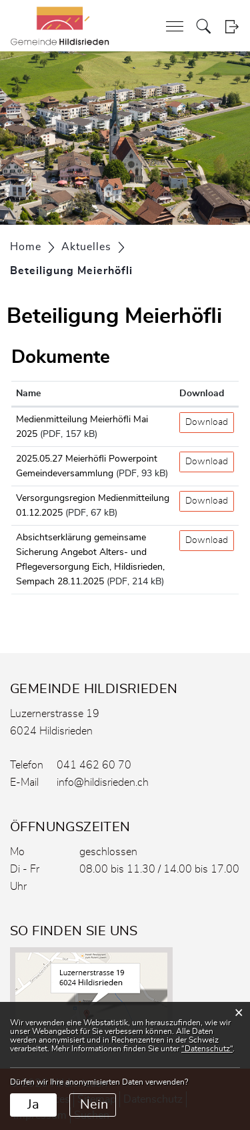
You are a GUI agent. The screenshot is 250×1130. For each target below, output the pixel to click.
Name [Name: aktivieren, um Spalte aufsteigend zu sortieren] (28, 393)
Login (231, 26)
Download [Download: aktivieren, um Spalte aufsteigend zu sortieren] (201, 393)
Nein (94, 1104)
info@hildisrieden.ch (103, 782)
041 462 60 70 (94, 765)
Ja (33, 1104)
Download (206, 422)
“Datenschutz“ (207, 1049)
